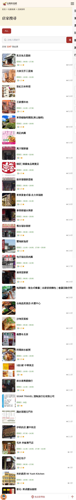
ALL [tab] (6, 31)
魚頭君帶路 (38, 496)
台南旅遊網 (9, 3)
